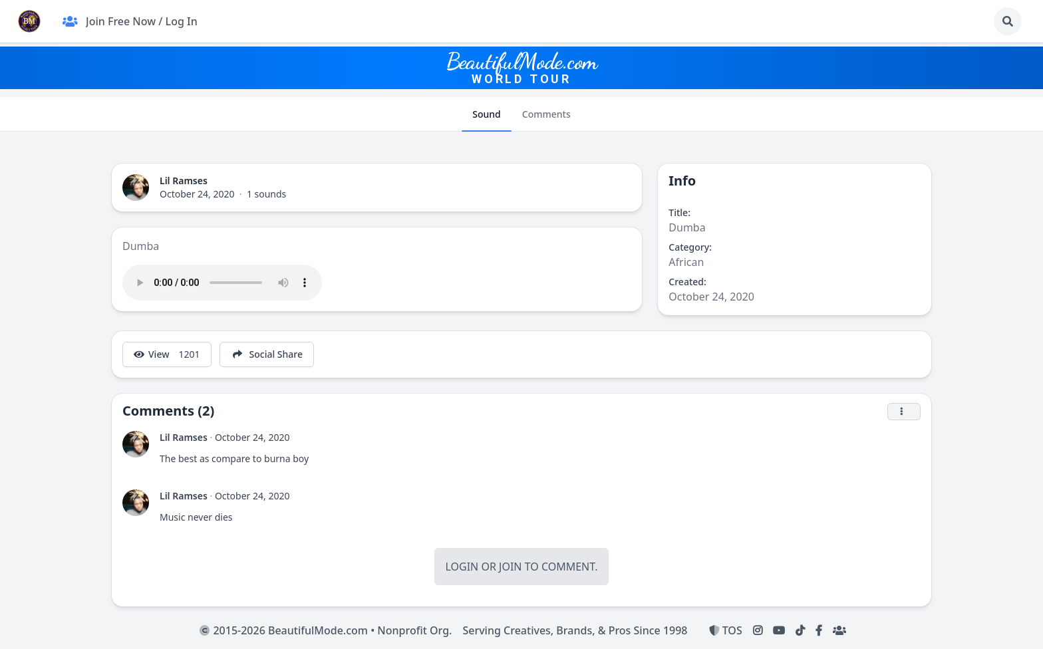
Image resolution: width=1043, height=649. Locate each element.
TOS (725, 630)
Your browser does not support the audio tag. (222, 283)
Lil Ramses (184, 180)
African (686, 262)
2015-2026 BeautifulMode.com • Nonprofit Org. (326, 630)
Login (461, 566)
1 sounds (266, 194)
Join (510, 566)
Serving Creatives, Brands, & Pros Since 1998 (574, 630)
